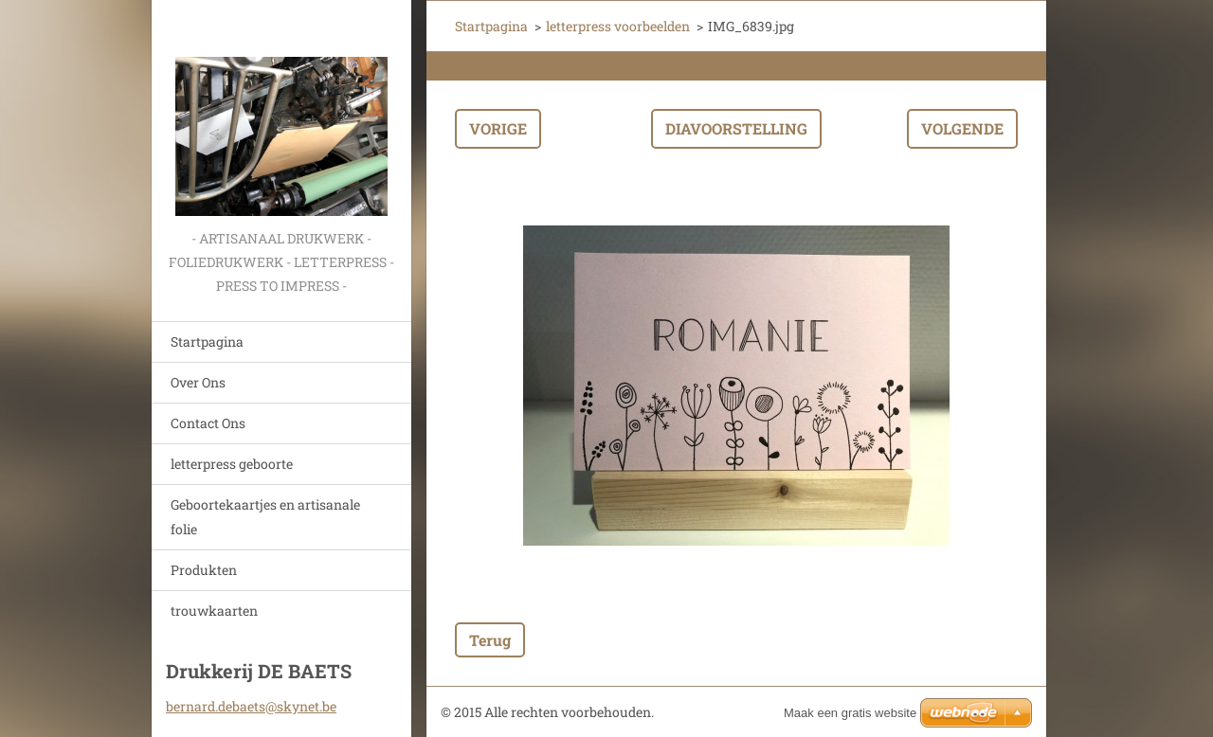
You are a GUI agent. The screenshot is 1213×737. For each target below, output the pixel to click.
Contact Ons (208, 423)
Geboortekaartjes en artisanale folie (265, 516)
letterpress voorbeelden (618, 26)
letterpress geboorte (232, 464)
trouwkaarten (214, 611)
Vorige (498, 128)
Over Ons (198, 382)
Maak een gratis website (850, 713)
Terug (490, 640)
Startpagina (207, 342)
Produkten (204, 570)
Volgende (962, 128)
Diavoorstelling (736, 128)
